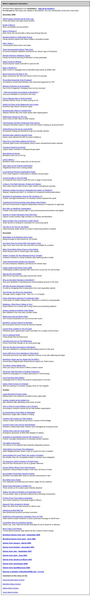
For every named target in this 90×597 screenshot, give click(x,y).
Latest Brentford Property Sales (15, 394)
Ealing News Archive (11, 588)
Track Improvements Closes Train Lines (18, 49)
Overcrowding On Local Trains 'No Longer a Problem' (23, 455)
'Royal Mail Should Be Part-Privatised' (17, 80)
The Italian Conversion (11, 443)
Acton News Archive (10, 592)
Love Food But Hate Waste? (13, 378)
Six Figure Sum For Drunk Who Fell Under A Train (22, 243)
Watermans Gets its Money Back (15, 317)
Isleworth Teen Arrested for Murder (16, 504)
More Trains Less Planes (12, 529)
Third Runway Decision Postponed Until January (21, 123)
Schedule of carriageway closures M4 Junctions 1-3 (22, 196)
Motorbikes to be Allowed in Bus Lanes (17, 237)
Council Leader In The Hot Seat (15, 178)
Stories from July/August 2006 (15, 564)
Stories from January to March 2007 (17, 560)
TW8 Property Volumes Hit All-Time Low (18, 19)
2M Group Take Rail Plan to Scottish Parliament (21, 372)
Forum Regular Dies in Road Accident (17, 98)
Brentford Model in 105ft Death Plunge (17, 37)
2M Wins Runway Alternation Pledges (17, 286)
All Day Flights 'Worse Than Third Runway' (19, 468)
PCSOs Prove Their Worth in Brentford (17, 498)
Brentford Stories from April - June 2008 (19, 539)
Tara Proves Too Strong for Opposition (17, 292)
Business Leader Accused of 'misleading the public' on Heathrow (27, 190)
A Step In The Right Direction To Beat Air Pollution (22, 184)
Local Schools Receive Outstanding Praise (19, 172)
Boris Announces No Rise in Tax (15, 74)
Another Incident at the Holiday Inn (16, 400)
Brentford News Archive (12, 584)
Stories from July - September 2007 (17, 551)
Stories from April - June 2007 (15, 555)
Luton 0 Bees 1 (8, 160)
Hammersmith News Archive (13, 580)
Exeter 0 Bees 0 (9, 25)
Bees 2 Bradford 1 (10, 68)
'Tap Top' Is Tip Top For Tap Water (16, 227)
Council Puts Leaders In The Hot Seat (17, 329)
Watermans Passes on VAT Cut (15, 117)
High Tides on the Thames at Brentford (17, 166)
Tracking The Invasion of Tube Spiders (17, 419)
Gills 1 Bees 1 (8, 43)
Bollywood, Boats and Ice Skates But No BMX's (21, 359)
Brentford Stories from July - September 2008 (21, 535)
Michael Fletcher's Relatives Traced (16, 56)
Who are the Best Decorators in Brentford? (19, 347)
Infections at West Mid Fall (13, 510)
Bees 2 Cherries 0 (10, 31)
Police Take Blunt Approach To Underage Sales (21, 298)
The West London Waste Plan (14, 365)
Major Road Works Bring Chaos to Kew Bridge (20, 249)
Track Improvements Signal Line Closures (19, 262)
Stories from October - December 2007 (18, 547)
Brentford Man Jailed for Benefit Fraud (17, 135)
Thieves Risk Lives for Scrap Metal (16, 431)
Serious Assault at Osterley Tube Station (18, 310)
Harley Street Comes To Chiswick (15, 384)
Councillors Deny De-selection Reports (17, 523)
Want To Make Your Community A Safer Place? (21, 221)
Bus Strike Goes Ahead (12, 480)
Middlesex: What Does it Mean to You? (17, 304)
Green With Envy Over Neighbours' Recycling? (21, 353)
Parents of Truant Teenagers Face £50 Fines (20, 215)
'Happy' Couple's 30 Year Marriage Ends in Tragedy (22, 255)
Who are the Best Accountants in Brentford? (21, 92)
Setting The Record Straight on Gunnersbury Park (22, 492)
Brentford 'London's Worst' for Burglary (17, 323)
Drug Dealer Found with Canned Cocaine (18, 474)
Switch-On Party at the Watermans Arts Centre (20, 104)
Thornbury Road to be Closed (14, 147)
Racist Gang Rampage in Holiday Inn (17, 486)
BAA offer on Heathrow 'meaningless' (17, 209)
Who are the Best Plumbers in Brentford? (18, 280)
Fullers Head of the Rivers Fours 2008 (17, 268)
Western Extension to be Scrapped (16, 86)
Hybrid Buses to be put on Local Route (17, 129)
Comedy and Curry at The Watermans (17, 341)
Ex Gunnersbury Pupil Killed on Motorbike (19, 412)
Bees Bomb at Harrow (11, 153)
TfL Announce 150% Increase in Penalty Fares (20, 461)
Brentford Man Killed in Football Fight (17, 111)
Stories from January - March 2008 (17, 543)
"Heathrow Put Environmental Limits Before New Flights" (24, 202)
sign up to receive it (46, 9)
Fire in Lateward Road (11, 335)
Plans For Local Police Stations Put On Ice (19, 141)
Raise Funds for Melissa (12, 62)
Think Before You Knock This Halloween (18, 449)
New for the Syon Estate (12, 274)
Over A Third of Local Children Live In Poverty (20, 406)
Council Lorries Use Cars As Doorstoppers (19, 425)
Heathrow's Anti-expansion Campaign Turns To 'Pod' (23, 516)
